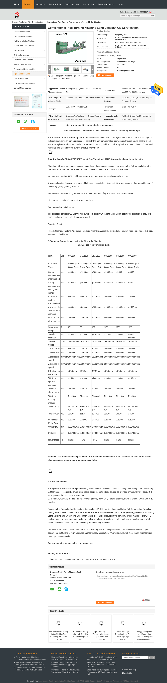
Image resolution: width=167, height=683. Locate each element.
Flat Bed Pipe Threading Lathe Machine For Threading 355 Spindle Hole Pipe (58, 635)
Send (151, 658)
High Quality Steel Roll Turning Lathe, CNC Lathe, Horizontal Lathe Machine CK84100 (101, 665)
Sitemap (132, 669)
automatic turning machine (65, 559)
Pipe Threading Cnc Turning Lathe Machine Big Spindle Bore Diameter (101, 635)
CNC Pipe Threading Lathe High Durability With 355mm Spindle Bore (80, 635)
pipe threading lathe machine (87, 559)
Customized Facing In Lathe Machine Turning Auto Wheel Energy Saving (65, 671)
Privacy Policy (32, 681)
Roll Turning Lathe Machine (24, 41)
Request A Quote (106, 4)
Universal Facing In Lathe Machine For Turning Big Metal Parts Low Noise (30, 669)
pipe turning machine (107, 559)
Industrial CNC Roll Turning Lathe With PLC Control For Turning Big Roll (102, 658)
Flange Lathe (19, 50)
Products (28, 4)
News (120, 4)
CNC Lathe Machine (21, 55)
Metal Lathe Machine (22, 32)
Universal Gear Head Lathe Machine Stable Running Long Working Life (65, 658)
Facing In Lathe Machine (23, 36)
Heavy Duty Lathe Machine (24, 46)
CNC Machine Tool (21, 79)
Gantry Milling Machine (22, 88)
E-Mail (125, 669)
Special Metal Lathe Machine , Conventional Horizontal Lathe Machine (31, 658)
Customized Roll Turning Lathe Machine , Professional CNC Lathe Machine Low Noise (102, 672)
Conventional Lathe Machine (25, 69)
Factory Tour (55, 4)
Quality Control (72, 4)
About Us (40, 4)
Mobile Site (127, 673)
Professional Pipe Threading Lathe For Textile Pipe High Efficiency (122, 635)
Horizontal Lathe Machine (23, 60)
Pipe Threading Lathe (36, 22)
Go (152, 15)
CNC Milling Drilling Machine (25, 83)
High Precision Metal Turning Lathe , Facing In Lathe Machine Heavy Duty (30, 664)
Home (17, 4)
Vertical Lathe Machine (22, 64)
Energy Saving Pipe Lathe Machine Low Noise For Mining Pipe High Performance (144, 635)
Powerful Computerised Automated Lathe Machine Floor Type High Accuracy (64, 665)
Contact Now (106, 75)
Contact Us (88, 4)
